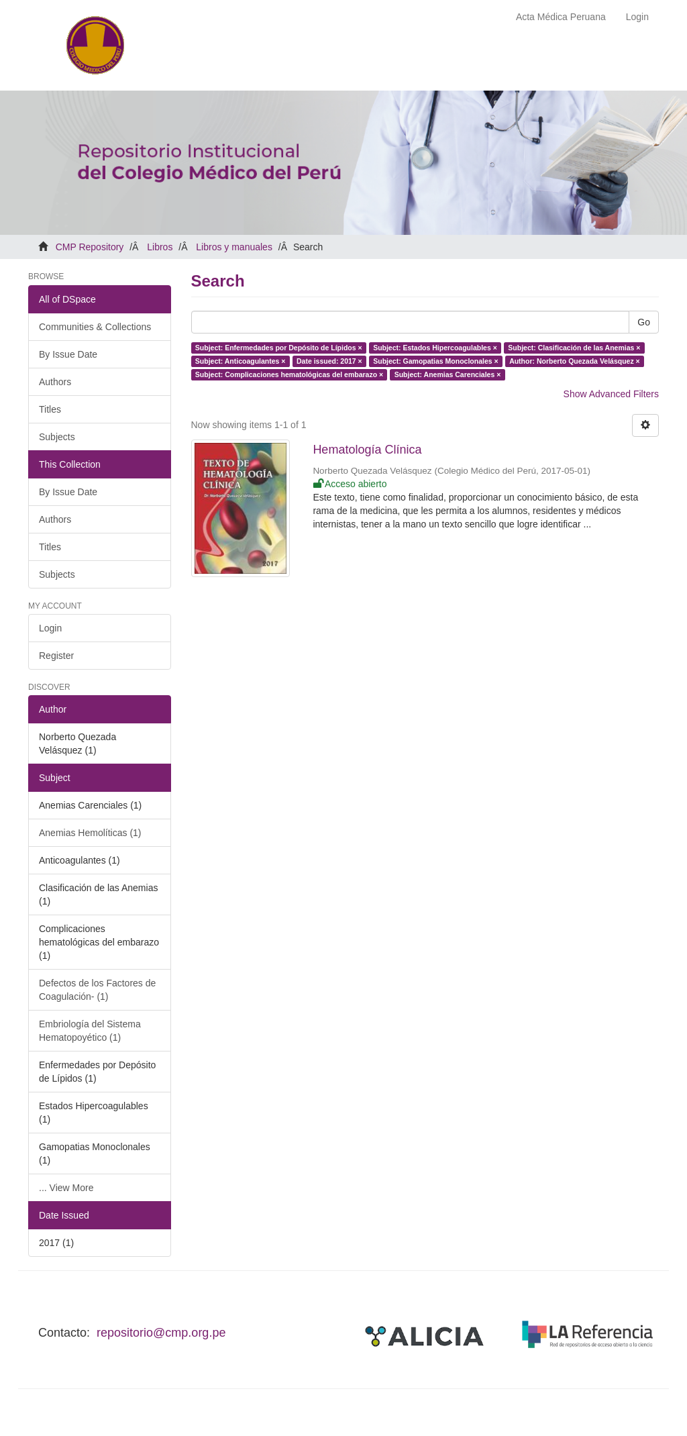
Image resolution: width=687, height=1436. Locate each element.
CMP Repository (90, 247)
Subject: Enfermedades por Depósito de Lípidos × (278, 348)
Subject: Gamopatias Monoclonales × (435, 361)
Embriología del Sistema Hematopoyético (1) (90, 1031)
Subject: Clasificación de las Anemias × (574, 348)
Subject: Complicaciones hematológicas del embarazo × (289, 374)
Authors (55, 381)
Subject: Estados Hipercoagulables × (435, 348)
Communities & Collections (95, 326)
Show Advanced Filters (611, 394)
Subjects (57, 436)
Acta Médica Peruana (561, 16)
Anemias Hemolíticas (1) (90, 832)
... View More (66, 1187)
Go (643, 322)
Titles (50, 409)
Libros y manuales (234, 247)
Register (56, 655)
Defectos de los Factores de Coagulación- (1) (97, 990)
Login (50, 628)
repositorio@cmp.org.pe (161, 1332)
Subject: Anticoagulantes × (240, 361)
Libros (159, 247)
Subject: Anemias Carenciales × (447, 374)
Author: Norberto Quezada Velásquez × (574, 361)
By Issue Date (68, 354)
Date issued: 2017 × (329, 361)
